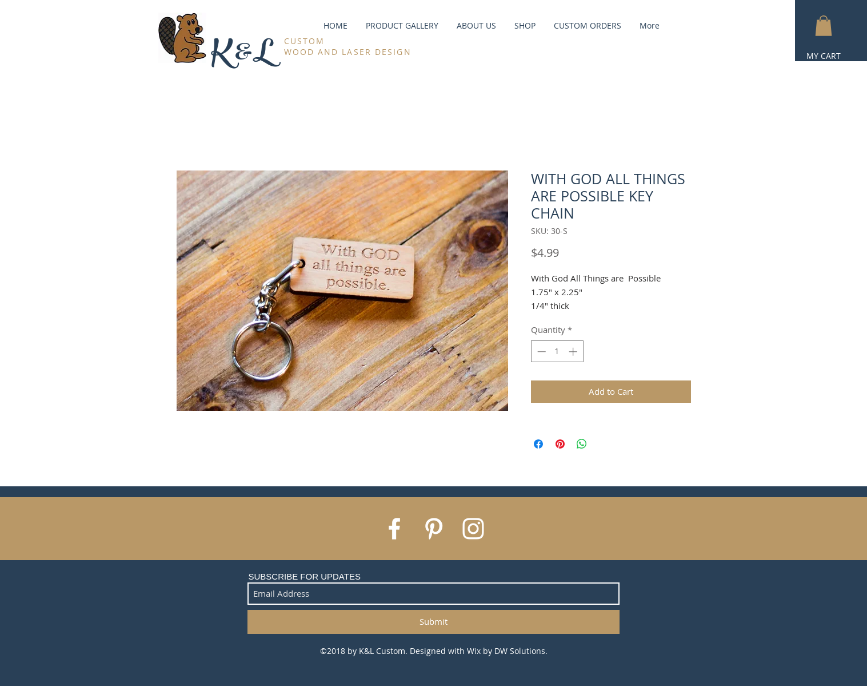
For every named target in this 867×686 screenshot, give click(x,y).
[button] (823, 25)
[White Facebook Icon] (394, 528)
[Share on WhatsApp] (582, 444)
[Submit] (433, 622)
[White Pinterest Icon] (433, 528)
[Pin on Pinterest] (560, 444)
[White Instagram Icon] (473, 528)
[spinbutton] (557, 351)
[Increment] (574, 351)
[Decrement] (540, 351)
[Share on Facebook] (538, 444)
